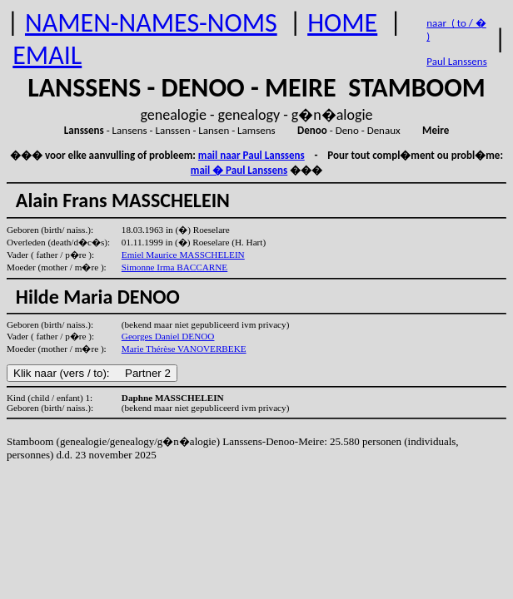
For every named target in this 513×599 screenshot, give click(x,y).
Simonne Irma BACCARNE (174, 267)
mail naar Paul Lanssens (251, 155)
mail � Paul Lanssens (239, 170)
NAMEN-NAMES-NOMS (151, 23)
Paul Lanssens (456, 61)
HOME (342, 23)
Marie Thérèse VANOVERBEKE (184, 349)
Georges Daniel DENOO (168, 336)
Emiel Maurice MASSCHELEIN (183, 255)
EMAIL (47, 55)
